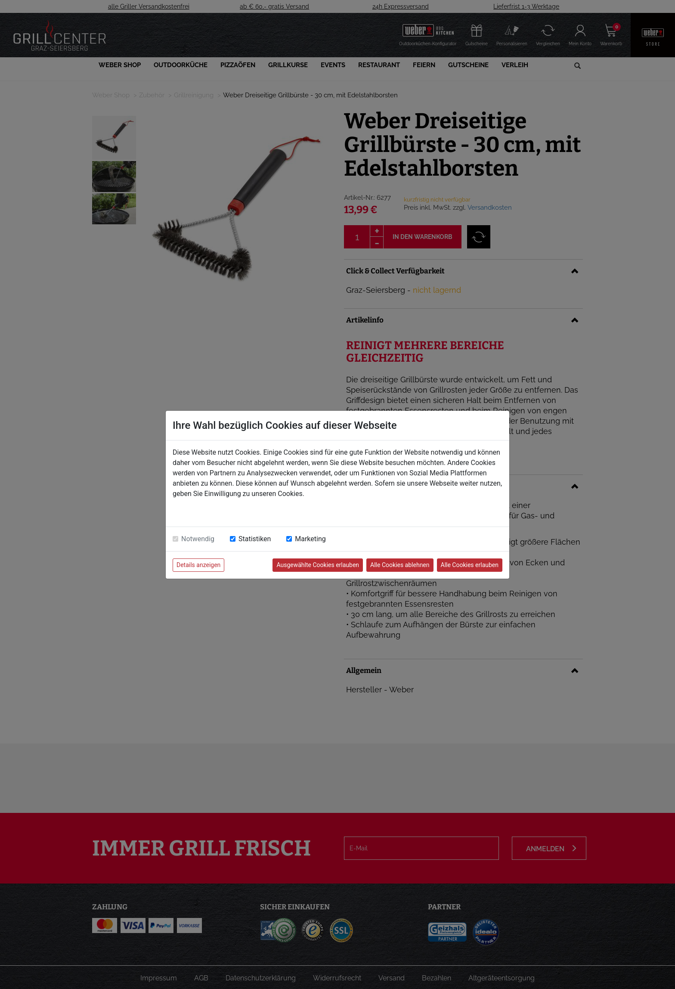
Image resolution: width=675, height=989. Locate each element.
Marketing (310, 539)
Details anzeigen (198, 564)
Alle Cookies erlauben (470, 564)
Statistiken (254, 539)
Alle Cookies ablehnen (399, 564)
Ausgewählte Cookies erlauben (317, 564)
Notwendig (197, 539)
